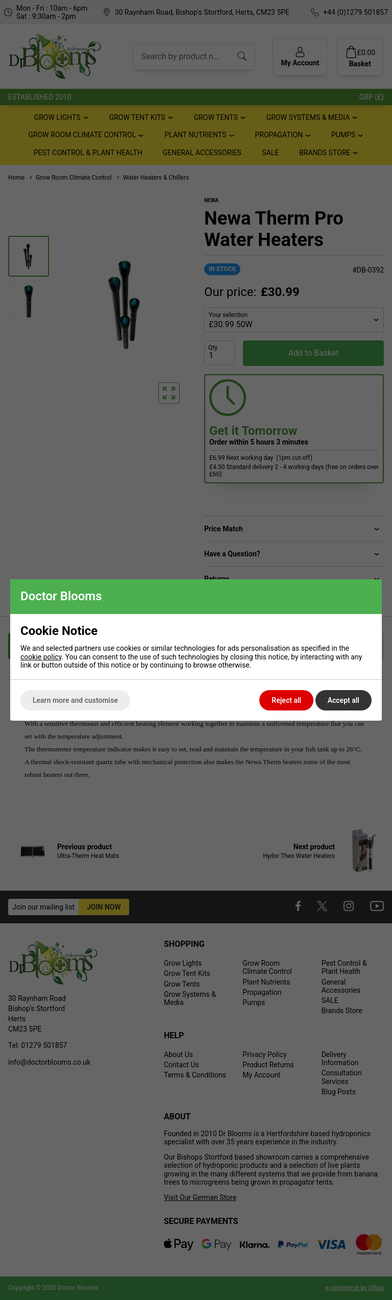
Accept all (343, 700)
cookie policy (41, 657)
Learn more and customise (75, 700)
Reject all (286, 700)
